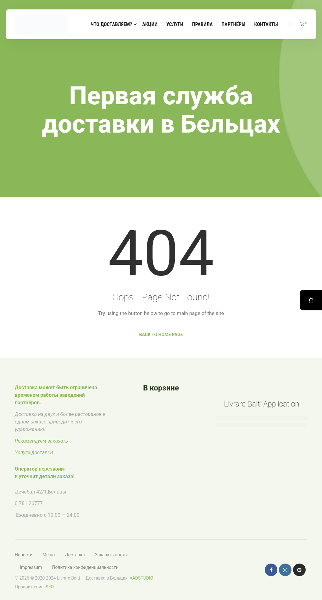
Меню (48, 554)
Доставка (75, 554)
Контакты (266, 24)
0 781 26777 (29, 503)
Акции (150, 24)
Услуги (174, 24)
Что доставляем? (111, 24)
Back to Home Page (161, 334)
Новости (23, 554)
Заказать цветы (111, 554)
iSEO (49, 586)
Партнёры (233, 24)
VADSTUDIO (141, 578)
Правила (202, 24)
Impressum (31, 567)
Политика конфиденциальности (85, 567)
